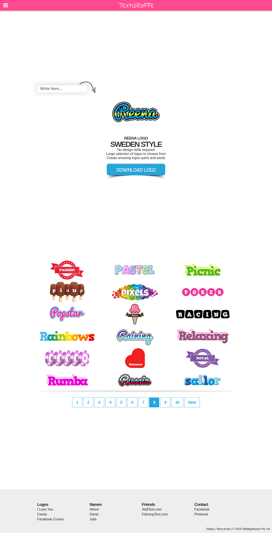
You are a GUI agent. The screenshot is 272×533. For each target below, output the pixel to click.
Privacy (210, 528)
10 (177, 402)
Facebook (202, 509)
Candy (42, 514)
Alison (94, 509)
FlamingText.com (155, 514)
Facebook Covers (50, 519)
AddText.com (152, 509)
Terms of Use (223, 528)
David (94, 514)
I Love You (45, 509)
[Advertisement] (136, 48)
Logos (42, 504)
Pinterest (201, 514)
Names (96, 504)
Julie (93, 519)
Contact (201, 504)
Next (192, 402)
